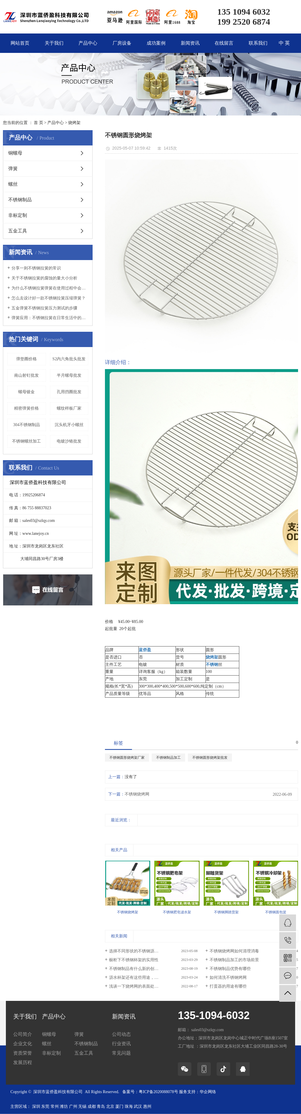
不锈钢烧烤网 (137, 794)
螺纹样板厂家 (69, 408)
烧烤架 (74, 122)
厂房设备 (122, 43)
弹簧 (13, 168)
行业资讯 (121, 1043)
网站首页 (20, 43)
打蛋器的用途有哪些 (228, 986)
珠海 (129, 1106)
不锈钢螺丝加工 (26, 441)
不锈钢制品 (20, 199)
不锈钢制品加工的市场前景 (234, 960)
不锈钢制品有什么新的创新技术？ (140, 968)
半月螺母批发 (69, 375)
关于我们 (54, 43)
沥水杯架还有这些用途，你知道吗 (140, 977)
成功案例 (156, 43)
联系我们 (258, 43)
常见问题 (121, 1053)
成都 (92, 1106)
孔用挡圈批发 (69, 392)
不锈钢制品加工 (168, 757)
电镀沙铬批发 (69, 441)
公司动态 (121, 1034)
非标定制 (17, 215)
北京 (110, 1106)
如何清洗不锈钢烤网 (228, 977)
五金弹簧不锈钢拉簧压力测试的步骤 (44, 308)
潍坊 (64, 1106)
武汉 (138, 1106)
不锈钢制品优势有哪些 (230, 968)
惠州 (147, 1106)
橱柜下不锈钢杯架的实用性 (133, 960)
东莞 (45, 1106)
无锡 (82, 1106)
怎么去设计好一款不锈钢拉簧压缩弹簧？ (48, 298)
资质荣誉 (22, 1053)
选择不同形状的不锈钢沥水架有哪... (141, 951)
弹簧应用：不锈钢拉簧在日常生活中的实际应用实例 (49, 318)
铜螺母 (15, 152)
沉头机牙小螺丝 (69, 425)
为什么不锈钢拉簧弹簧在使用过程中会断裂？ (49, 288)
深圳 (36, 1106)
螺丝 (13, 184)
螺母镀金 (26, 392)
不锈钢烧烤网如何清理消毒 (234, 951)
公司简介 (22, 1034)
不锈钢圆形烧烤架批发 (210, 757)
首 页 (38, 122)
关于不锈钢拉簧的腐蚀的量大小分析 (44, 278)
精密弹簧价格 (26, 408)
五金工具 (17, 230)
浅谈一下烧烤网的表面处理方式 (138, 986)
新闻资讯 (190, 43)
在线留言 (224, 43)
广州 (73, 1106)
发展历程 (22, 1062)
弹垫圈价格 (26, 359)
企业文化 (22, 1043)
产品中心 (87, 43)
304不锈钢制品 (26, 425)
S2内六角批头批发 (69, 359)
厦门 (119, 1106)
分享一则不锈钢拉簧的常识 (36, 268)
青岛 (101, 1106)
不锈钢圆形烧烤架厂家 (127, 757)
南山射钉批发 (26, 375)
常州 (55, 1106)
